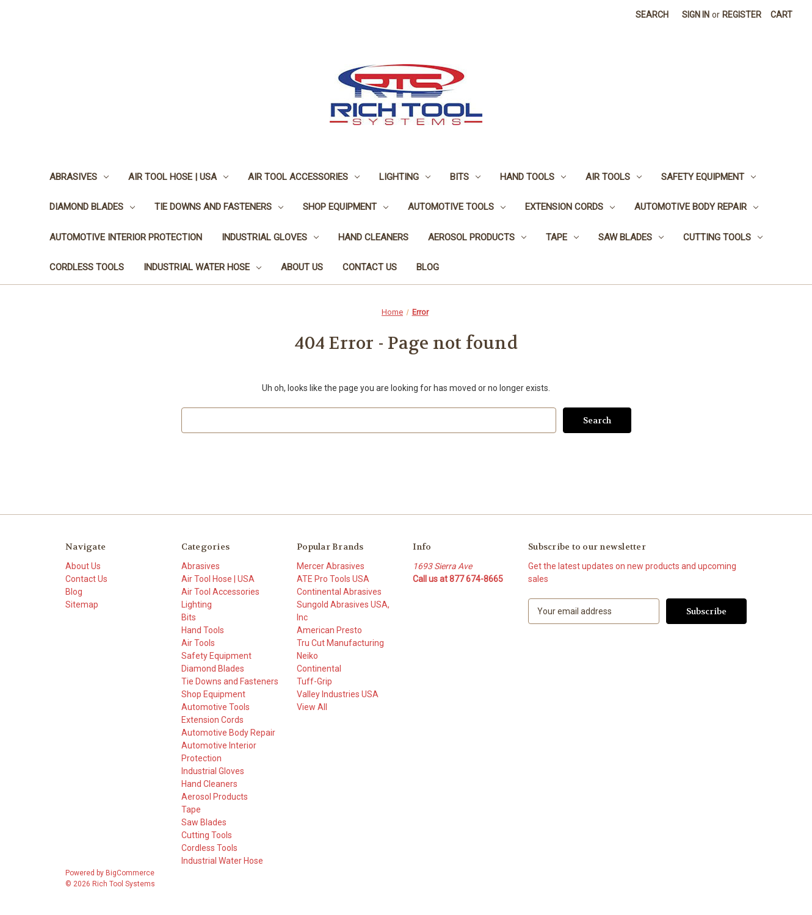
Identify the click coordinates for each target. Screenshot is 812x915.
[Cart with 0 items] (781, 15)
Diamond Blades (92, 206)
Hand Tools (533, 176)
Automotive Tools (457, 206)
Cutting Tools (723, 237)
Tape (562, 237)
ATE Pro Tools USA (333, 579)
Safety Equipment (708, 176)
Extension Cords (570, 206)
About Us (302, 267)
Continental (319, 668)
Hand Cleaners (373, 237)
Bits (465, 176)
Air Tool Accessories (304, 176)
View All (312, 707)
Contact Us (370, 267)
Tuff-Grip (314, 681)
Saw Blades (631, 237)
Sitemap (81, 604)
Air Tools (613, 176)
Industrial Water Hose (202, 267)
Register (741, 15)
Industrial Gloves (270, 237)
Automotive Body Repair (696, 206)
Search (652, 15)
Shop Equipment (345, 206)
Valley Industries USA (338, 694)
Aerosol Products (477, 237)
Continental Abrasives (339, 592)
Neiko (307, 656)
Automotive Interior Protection (125, 237)
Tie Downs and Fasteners (218, 206)
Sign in (695, 15)
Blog (427, 267)
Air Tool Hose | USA (178, 176)
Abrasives (79, 176)
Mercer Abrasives (330, 566)
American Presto (329, 630)
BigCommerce (130, 873)
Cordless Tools (86, 267)
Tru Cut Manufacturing (340, 643)
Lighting (404, 176)
